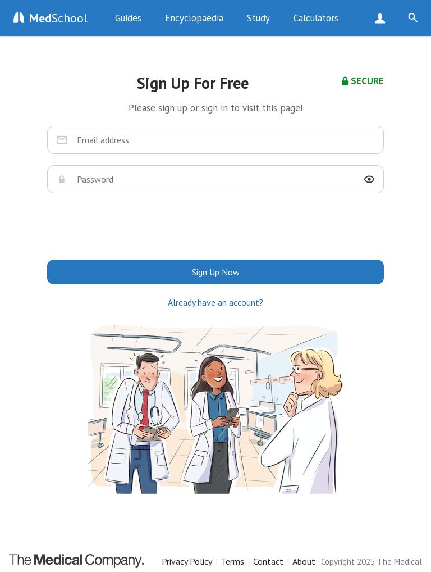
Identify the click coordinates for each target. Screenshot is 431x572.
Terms (232, 561)
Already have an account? (215, 302)
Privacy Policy (187, 561)
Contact (268, 561)
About (303, 561)
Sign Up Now (382, 18)
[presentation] (215, 226)
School (58, 18)
